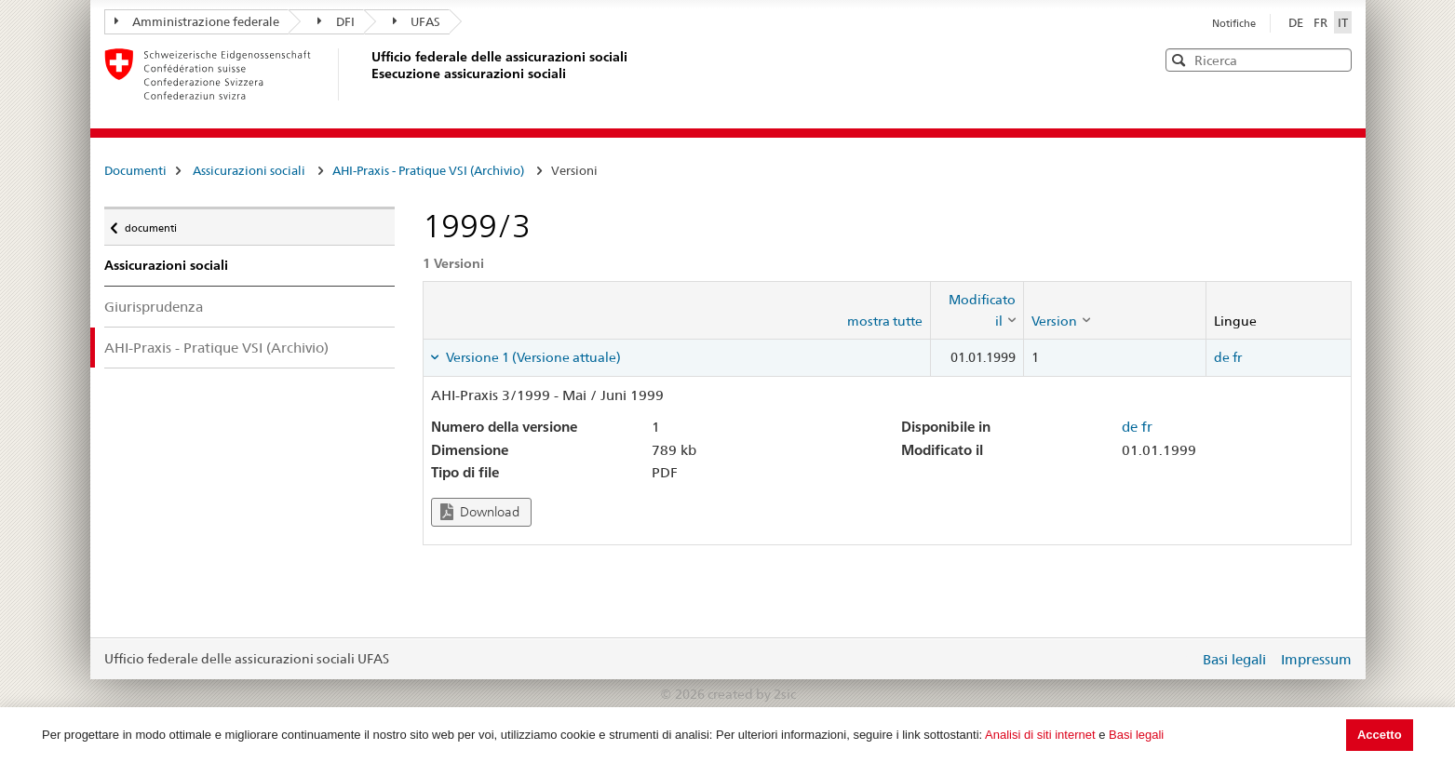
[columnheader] (976, 310)
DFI (336, 21)
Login (1181, 658)
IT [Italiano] (1343, 22)
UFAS (417, 21)
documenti (150, 223)
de (1222, 357)
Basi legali (1136, 735)
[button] (1336, 59)
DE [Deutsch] (1297, 22)
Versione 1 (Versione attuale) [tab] (532, 357)
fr (1237, 357)
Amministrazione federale (197, 21)
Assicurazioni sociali (249, 170)
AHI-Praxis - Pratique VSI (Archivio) (428, 170)
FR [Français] (1322, 22)
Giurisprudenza (153, 306)
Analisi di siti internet (1040, 735)
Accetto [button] (1379, 735)
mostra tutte (885, 321)
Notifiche (1234, 23)
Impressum (1316, 659)
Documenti (135, 170)
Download (479, 512)
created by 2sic (751, 694)
